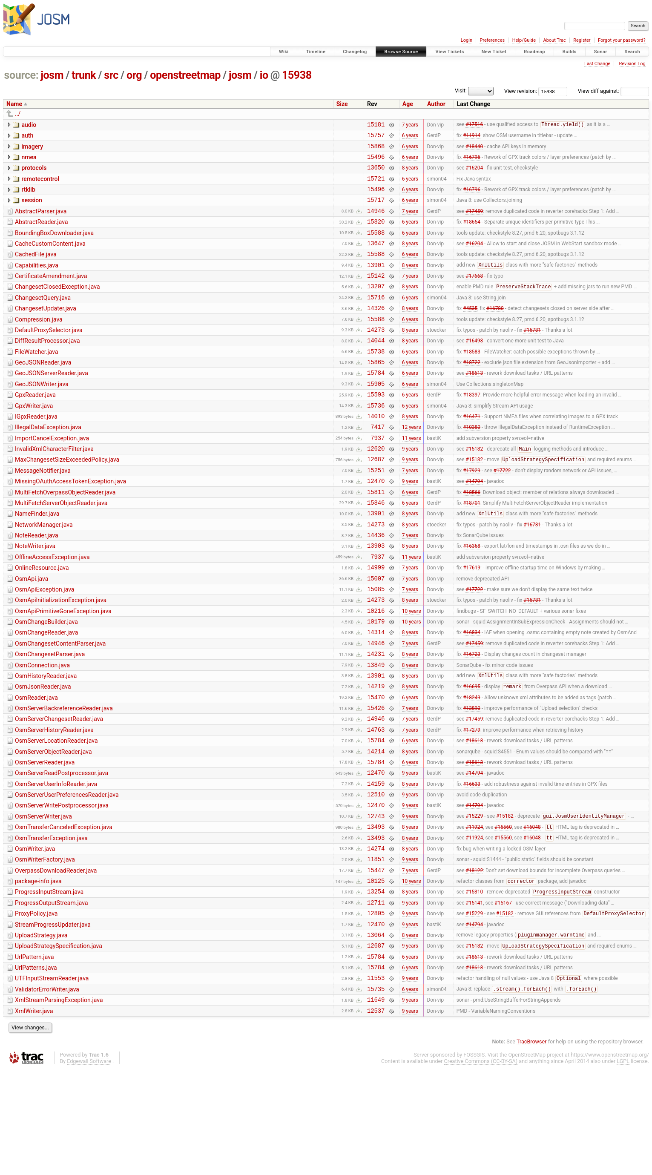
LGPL (623, 1167)
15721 (376, 186)
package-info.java (38, 970)
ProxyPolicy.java (36, 1006)
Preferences (492, 40)
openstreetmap (185, 75)
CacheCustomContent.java (50, 257)
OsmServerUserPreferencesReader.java (67, 873)
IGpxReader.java (36, 451)
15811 (376, 536)
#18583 (471, 379)
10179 (376, 681)
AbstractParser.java (40, 221)
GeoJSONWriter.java (42, 414)
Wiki (284, 52)
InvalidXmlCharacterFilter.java (54, 487)
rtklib (28, 197)
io (264, 75)
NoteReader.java (36, 583)
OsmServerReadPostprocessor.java (61, 849)
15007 (376, 633)
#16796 (471, 161)
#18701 (471, 548)
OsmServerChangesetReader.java (59, 789)
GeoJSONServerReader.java (51, 402)
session (31, 209)
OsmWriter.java (35, 934)
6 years (410, 138)
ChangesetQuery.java (43, 318)
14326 (376, 331)
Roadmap (534, 52)
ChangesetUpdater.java (45, 330)
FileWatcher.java (36, 378)
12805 (376, 1007)
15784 (376, 403)
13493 (376, 911)
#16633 (471, 862)
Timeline (315, 52)
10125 (376, 971)
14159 (376, 863)
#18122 (474, 959)
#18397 (471, 428)
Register (581, 40)
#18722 (471, 391)
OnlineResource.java (42, 620)
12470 (376, 524)
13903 (376, 596)
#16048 (532, 911)
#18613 (474, 403)
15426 (376, 778)
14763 (376, 802)
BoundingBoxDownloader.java (54, 245)
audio (28, 124)
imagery (32, 149)
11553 (376, 1080)
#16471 (471, 451)
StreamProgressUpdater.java (53, 1019)
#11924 (474, 911)
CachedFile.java (36, 269)
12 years (411, 464)
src (111, 75)
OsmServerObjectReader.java (53, 825)
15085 (376, 645)
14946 (376, 222)
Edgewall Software (89, 1167)
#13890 (471, 778)
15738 (376, 379)
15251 (376, 512)
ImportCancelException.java (52, 475)
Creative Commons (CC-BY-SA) (481, 1167)
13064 (376, 1032)
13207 (376, 306)
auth (27, 136)
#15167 (503, 995)
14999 (376, 621)
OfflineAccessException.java (52, 608)
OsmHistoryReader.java (46, 741)
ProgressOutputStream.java (51, 994)
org (134, 75)
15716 (376, 319)
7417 (378, 464)
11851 (376, 947)
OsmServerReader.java (45, 837)
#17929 (471, 512)
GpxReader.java (35, 426)
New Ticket (494, 52)
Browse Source (401, 52)
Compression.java (39, 342)
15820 (376, 234)
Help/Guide (524, 40)
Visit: (461, 90)
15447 (376, 959)
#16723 (471, 718)
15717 (376, 210)
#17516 (474, 126)
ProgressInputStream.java (49, 982)
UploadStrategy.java (41, 1031)
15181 (376, 125)
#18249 (471, 766)
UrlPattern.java (34, 1055)
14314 (376, 693)
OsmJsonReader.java (43, 753)
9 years (410, 488)
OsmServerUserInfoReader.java (56, 862)
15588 (376, 246)
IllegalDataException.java (48, 463)
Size (342, 104)
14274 (376, 935)
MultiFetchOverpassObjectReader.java (65, 535)
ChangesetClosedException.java (57, 305)
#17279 (471, 802)
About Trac (554, 40)
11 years (411, 476)
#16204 (474, 174)
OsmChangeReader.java (46, 692)
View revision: (520, 91)
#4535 (470, 331)
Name (14, 104)
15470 (376, 766)
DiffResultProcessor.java (47, 366)
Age (407, 104)
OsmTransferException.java (51, 922)
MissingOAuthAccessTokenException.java (70, 523)
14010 (376, 452)
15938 (297, 75)
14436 (376, 584)
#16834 (471, 693)
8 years (410, 174)
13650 (376, 173)
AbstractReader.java (41, 233)
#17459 (474, 222)
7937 (378, 476)
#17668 (474, 295)
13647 (376, 258)
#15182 (474, 488)
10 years (411, 669)
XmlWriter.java (34, 1115)
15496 (376, 162)
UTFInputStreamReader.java (52, 1079)
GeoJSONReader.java (43, 390)
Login (466, 40)
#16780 (495, 331)
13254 (376, 983)
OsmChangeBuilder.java (46, 680)
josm (51, 75)
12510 (376, 874)
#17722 (502, 512)
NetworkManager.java (44, 572)
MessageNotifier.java (43, 511)
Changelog (355, 52)
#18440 (474, 149)
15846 (376, 548)
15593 (376, 427)
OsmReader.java (36, 765)
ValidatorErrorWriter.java (47, 1091)
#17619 (471, 621)
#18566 (471, 536)
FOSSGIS (474, 1161)
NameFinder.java (37, 559)
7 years (410, 125)
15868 (376, 150)
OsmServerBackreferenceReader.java (64, 777)
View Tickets (449, 52)
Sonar (600, 52)
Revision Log (632, 63)
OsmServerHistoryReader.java (54, 801)
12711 (376, 995)
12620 (376, 488)
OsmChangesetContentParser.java (60, 704)
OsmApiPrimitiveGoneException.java (63, 668)
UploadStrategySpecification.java (58, 1043)
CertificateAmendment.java (51, 293)
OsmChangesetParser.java (50, 716)
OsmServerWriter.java (43, 898)
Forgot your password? (622, 40)
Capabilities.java (36, 282)
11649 (376, 1104)
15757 (376, 137)
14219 (376, 754)
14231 (376, 717)
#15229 (474, 899)
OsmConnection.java (42, 729)
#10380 (471, 464)
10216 (376, 669)
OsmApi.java (31, 632)
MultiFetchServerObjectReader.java (61, 547)
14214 (376, 826)
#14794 (474, 524)
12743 (376, 899)
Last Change (597, 63)
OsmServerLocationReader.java (56, 813)
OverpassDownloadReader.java (56, 958)
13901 (376, 283)
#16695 (471, 754)
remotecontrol (40, 185)
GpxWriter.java (34, 439)
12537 (376, 1116)
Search (632, 52)
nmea (28, 161)
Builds (570, 52)
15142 (376, 294)
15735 (376, 1092)
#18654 (471, 234)
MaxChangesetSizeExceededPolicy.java (67, 499)
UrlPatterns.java (36, 1067)
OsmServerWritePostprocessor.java (62, 885)
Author (436, 104)
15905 (376, 415)
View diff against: (613, 91)
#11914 (471, 138)
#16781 (532, 355)
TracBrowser (532, 1147)
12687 (376, 500)
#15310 (474, 984)
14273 (376, 355)
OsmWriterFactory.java (45, 946)
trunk (84, 75)
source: (21, 75)
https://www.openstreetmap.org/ (610, 1161)
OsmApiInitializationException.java (60, 656)
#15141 (474, 995)
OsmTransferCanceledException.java (63, 910)
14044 (376, 367)
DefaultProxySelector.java (49, 354)
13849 (376, 730)
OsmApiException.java (44, 644)
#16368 (471, 597)
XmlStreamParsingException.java (59, 1103)
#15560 (503, 911)
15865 (376, 391)
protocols (33, 172)
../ (17, 113)
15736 (376, 440)
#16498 (474, 367)
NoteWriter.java (35, 595)
